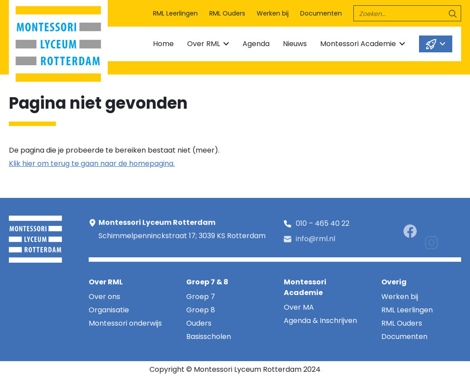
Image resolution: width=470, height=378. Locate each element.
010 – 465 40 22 (322, 225)
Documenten (321, 13)
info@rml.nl (315, 243)
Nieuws (295, 44)
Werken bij (273, 13)
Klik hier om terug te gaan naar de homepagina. (92, 163)
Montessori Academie (358, 44)
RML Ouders (227, 13)
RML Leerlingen (175, 13)
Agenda (256, 44)
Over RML (203, 44)
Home (163, 44)
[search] (407, 13)
